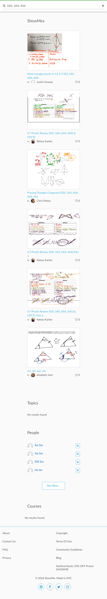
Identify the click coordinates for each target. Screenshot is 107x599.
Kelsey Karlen (44, 141)
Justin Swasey (45, 82)
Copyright (62, 533)
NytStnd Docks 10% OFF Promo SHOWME (75, 568)
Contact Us (9, 541)
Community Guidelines (69, 549)
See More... (53, 485)
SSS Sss (39, 461)
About (6, 533)
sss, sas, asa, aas (36, 371)
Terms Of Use (64, 541)
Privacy (6, 558)
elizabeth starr (45, 375)
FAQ (5, 549)
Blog (58, 558)
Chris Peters (44, 201)
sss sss (38, 470)
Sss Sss (39, 445)
